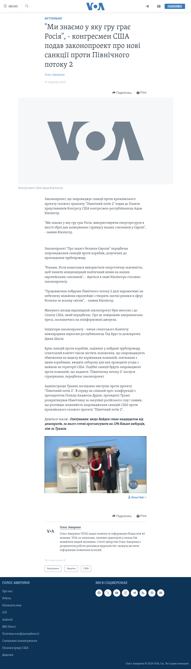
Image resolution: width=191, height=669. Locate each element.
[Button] (122, 92)
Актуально (53, 18)
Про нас (7, 591)
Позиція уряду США (15, 648)
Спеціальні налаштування (19, 640)
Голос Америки (55, 74)
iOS (4, 612)
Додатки (7, 655)
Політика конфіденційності (20, 633)
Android (7, 619)
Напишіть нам (11, 605)
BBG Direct (9, 626)
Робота (6, 598)
